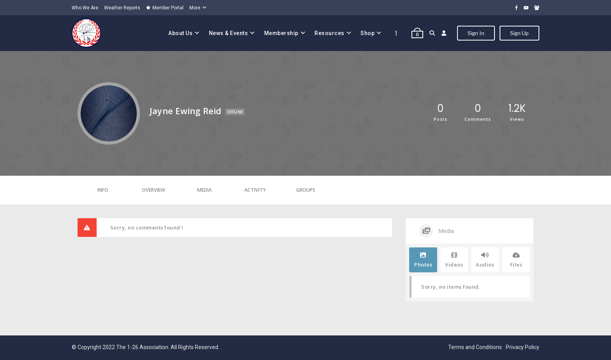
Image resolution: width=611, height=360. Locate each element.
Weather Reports (122, 8)
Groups (305, 190)
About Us (180, 33)
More (194, 8)
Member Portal (165, 8)
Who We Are (85, 8)
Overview (153, 190)
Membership (281, 33)
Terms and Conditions (475, 347)
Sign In (476, 33)
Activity (255, 190)
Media (204, 190)
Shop (367, 33)
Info (102, 190)
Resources (329, 33)
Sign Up (519, 33)
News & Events (228, 33)
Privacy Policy (522, 347)
